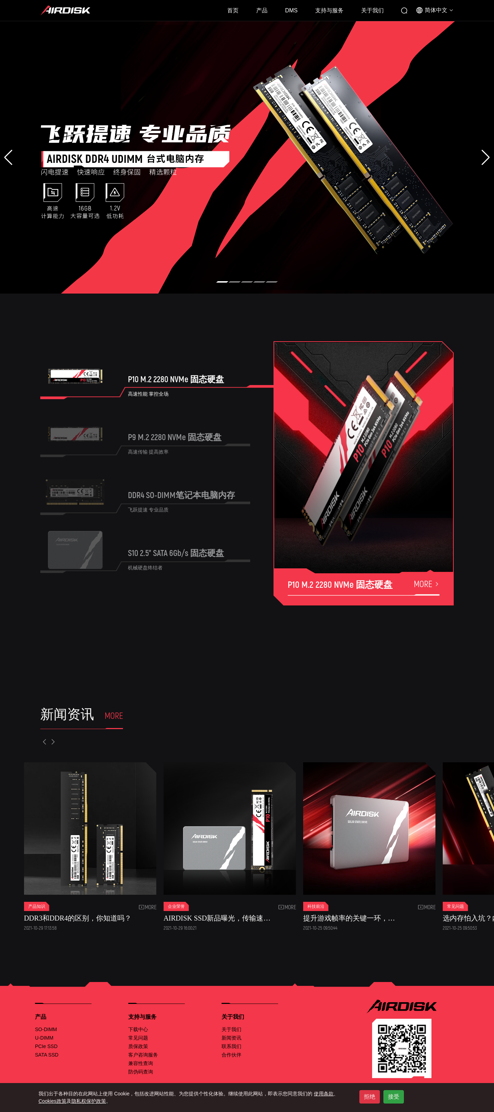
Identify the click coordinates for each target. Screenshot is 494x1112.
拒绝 (369, 1097)
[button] (222, 282)
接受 (393, 1097)
